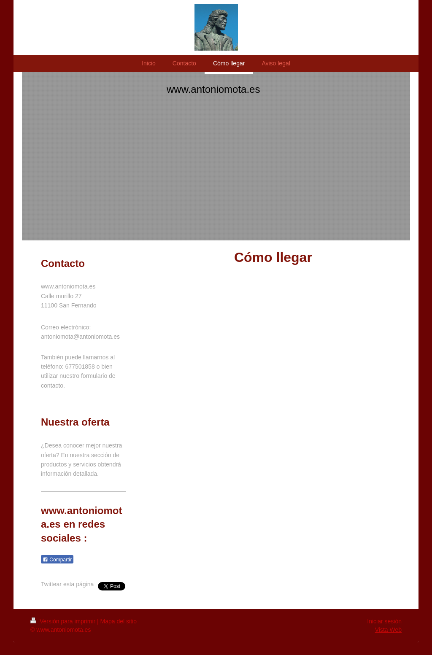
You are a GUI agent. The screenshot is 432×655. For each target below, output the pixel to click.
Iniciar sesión (384, 621)
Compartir (57, 560)
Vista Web (388, 629)
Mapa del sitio (118, 621)
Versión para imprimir (63, 621)
